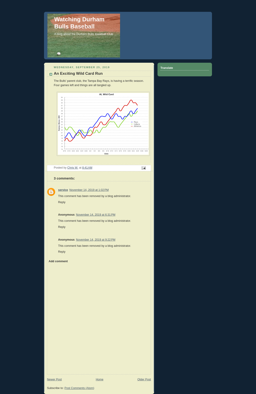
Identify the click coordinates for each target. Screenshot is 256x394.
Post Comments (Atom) (79, 388)
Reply (61, 202)
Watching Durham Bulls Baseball (79, 23)
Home (99, 379)
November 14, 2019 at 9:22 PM (95, 239)
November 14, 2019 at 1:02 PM (88, 190)
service (63, 190)
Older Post (144, 379)
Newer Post (54, 379)
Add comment (58, 261)
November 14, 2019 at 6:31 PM (95, 214)
